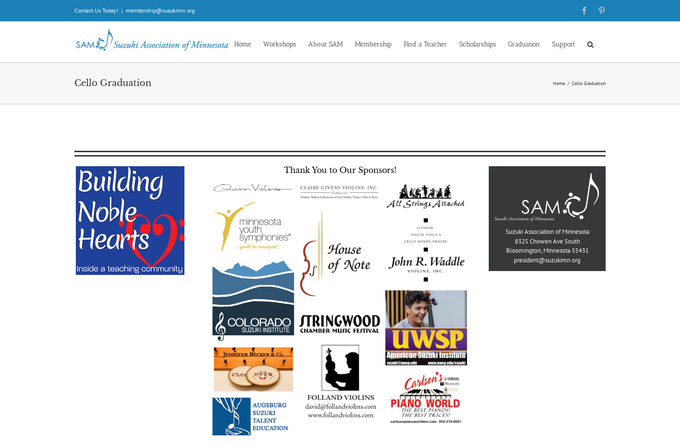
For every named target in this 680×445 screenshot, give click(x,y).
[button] (590, 44)
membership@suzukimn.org (160, 10)
